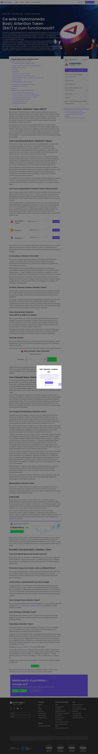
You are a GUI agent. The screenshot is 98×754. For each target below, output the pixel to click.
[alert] (49, 377)
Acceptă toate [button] (49, 382)
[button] (49, 385)
